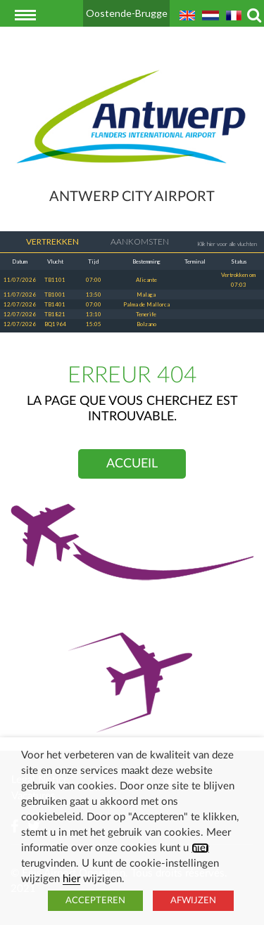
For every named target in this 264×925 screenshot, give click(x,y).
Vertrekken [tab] (43, 241)
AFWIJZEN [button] (193, 900)
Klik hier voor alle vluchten (227, 243)
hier (200, 848)
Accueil (132, 464)
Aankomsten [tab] (131, 241)
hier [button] (71, 879)
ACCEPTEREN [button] (95, 900)
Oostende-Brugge (127, 13)
